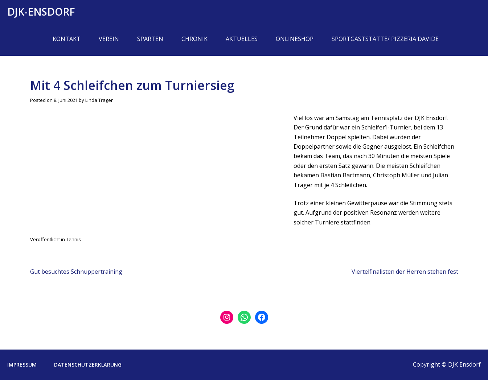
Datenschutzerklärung (88, 364)
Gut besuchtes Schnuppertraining (76, 272)
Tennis (73, 239)
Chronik (194, 39)
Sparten (150, 39)
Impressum (22, 364)
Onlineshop (294, 39)
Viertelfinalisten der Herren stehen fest (405, 272)
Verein (109, 39)
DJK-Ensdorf (41, 11)
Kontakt (67, 39)
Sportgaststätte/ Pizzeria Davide (385, 39)
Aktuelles (242, 39)
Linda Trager (99, 100)
